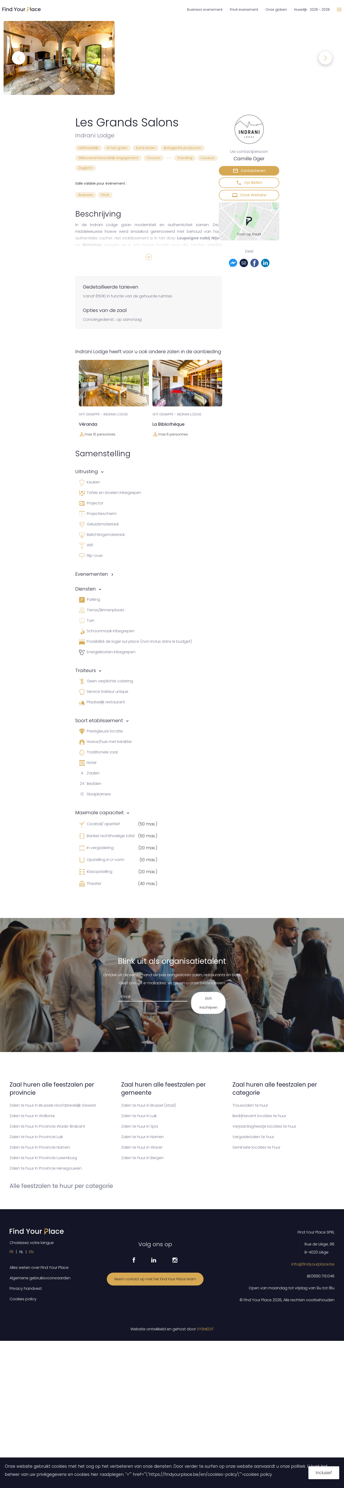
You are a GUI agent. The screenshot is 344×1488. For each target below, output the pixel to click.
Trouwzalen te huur (250, 1105)
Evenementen (91, 574)
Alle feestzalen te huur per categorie (61, 1186)
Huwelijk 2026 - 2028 (312, 9)
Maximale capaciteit (99, 812)
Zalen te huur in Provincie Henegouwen (46, 1168)
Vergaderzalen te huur (253, 1137)
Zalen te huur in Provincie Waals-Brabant (47, 1126)
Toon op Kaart (249, 234)
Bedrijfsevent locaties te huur (259, 1116)
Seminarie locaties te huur (256, 1147)
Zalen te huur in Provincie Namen (40, 1147)
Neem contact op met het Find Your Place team (155, 1279)
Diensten (85, 589)
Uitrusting (86, 471)
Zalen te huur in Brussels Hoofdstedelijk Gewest (53, 1105)
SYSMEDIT (205, 1329)
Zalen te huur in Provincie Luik (36, 1137)
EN (31, 1252)
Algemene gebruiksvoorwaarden (40, 1278)
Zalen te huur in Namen (142, 1137)
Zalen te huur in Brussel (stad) (148, 1105)
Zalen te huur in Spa (139, 1126)
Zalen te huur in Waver (141, 1147)
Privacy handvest (26, 1288)
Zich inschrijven (208, 1003)
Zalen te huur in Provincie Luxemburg (43, 1158)
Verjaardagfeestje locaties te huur (264, 1126)
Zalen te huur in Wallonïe (32, 1116)
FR (11, 1252)
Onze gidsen (276, 9)
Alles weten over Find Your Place (39, 1267)
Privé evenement (244, 9)
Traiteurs (85, 670)
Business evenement (205, 9)
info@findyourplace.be (312, 1264)
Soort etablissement (99, 720)
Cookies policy (23, 1299)
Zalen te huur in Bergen (142, 1158)
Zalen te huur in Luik (139, 1116)
